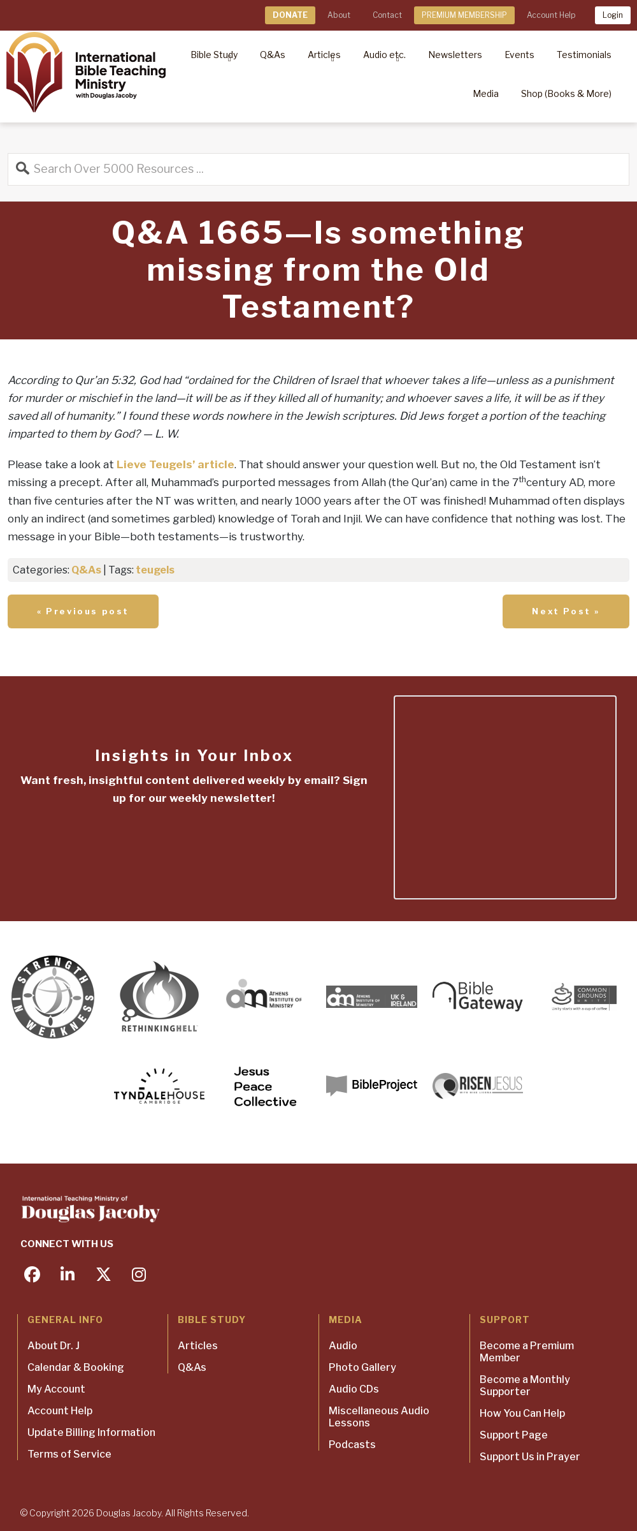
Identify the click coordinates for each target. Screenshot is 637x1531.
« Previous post (83, 611)
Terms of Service (69, 1454)
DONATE (290, 15)
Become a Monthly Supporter (525, 1385)
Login (613, 15)
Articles (198, 1346)
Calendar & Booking (75, 1367)
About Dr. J (53, 1346)
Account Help (551, 15)
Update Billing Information (91, 1432)
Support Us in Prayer (530, 1457)
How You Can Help (522, 1413)
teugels (155, 570)
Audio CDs (354, 1389)
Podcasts (352, 1445)
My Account (56, 1389)
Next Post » (566, 611)
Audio (343, 1346)
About (338, 15)
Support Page (514, 1435)
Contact (387, 15)
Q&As (86, 570)
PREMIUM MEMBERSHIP (464, 15)
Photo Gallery (362, 1367)
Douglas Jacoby (128, 1512)
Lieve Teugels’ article (175, 464)
